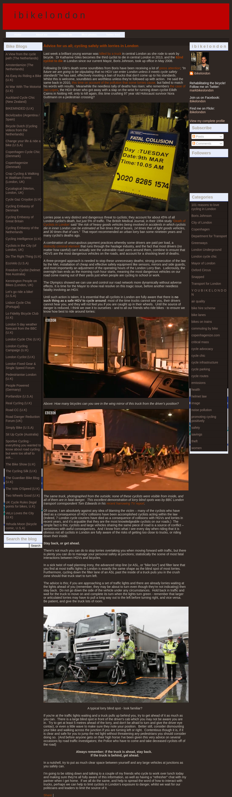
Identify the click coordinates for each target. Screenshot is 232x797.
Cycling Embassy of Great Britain (20, 219)
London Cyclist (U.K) (20, 357)
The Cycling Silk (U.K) (21, 471)
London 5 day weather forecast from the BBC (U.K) (21, 328)
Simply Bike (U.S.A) (20, 427)
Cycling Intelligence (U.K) (23, 239)
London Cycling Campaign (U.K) (17, 348)
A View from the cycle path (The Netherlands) (22, 56)
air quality (198, 301)
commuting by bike (204, 328)
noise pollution (201, 410)
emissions (198, 383)
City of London (201, 222)
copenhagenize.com (205, 335)
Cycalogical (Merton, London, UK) (20, 190)
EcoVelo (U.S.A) (17, 263)
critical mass (200, 342)
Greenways (199, 243)
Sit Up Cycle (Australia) (22, 434)
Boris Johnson (201, 216)
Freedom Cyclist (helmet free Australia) (23, 272)
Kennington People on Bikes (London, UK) (21, 283)
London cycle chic (204, 256)
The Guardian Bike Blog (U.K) (22, 480)
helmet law (199, 396)
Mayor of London (203, 263)
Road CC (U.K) (16, 410)
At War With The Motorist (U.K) (23, 89)
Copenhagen (200, 229)
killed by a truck (110, 53)
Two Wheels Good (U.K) (23, 495)
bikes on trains (201, 321)
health (195, 389)
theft (194, 441)
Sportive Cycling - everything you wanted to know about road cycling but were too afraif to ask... (23, 449)
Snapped (197, 277)
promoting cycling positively (203, 419)
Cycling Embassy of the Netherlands (22, 230)
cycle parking (200, 369)
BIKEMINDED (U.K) (20, 108)
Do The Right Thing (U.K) (23, 256)
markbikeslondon (202, 90)
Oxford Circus (201, 270)
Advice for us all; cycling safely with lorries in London (91, 46)
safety (195, 427)
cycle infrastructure (204, 362)
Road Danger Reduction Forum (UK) (23, 419)
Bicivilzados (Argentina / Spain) (22, 117)
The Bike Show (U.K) (20, 464)
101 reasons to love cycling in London (205, 207)
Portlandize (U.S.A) (19, 396)
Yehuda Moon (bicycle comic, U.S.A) (21, 526)
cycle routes (199, 376)
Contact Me (65, 34)
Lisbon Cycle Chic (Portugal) (18, 305)
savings (196, 434)
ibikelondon (202, 73)
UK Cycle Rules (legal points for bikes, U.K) (21, 504)
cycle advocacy (202, 349)
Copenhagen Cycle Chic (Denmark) (23, 154)
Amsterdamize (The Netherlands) (19, 67)
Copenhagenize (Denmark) (17, 165)
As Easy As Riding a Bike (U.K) (23, 78)
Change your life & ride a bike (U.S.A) (23, 143)
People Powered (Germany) (17, 387)
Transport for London (206, 283)
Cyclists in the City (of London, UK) (21, 247)
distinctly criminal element (62, 246)
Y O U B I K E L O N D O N (208, 292)
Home (17, 34)
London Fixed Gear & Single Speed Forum (21, 366)
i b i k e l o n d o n (49, 15)
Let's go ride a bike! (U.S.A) (19, 294)
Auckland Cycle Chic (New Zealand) (20, 99)
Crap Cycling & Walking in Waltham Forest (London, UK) (22, 178)
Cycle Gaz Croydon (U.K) (23, 199)
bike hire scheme (203, 308)
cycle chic (198, 355)
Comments (201, 143)
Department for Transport (209, 236)
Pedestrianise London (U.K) (21, 377)
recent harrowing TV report (125, 503)
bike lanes (198, 315)
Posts (198, 136)
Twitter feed (113, 34)
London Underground (206, 249)
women (196, 448)
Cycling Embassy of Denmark (20, 208)
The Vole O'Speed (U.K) (23, 489)
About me (41, 34)
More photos (89, 34)
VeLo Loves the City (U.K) (20, 515)
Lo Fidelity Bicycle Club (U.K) (22, 315)
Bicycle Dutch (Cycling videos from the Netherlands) (21, 130)
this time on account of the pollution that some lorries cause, (114, 82)
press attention (170, 68)
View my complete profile (207, 121)
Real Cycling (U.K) (19, 403)
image (195, 403)
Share (48, 795)
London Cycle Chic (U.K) (23, 339)
